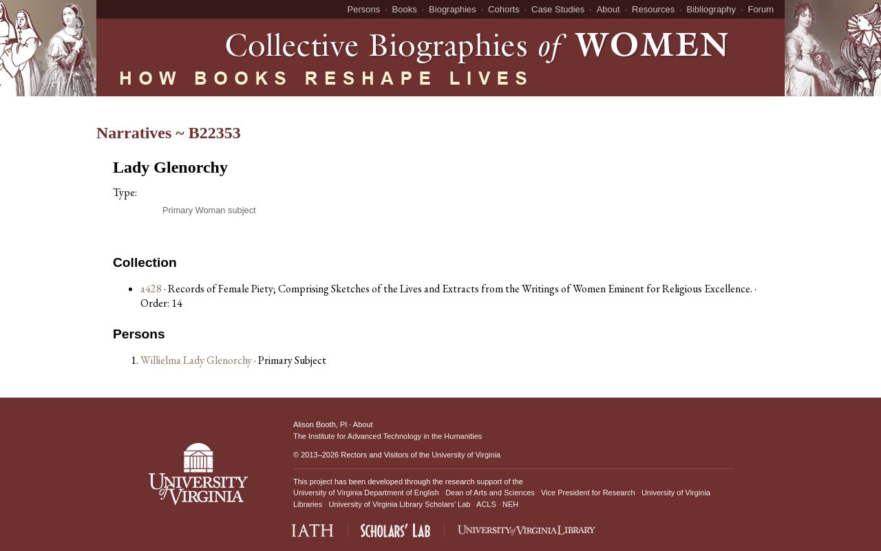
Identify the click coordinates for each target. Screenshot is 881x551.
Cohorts (504, 9)
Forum (760, 9)
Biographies (452, 9)
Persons (364, 9)
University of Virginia (466, 455)
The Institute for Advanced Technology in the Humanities (387, 436)
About (608, 9)
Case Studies (557, 9)
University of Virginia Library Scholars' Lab (399, 504)
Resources (653, 9)
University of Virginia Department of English (366, 492)
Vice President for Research (588, 492)
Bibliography (711, 9)
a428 (151, 288)
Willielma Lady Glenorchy (197, 360)
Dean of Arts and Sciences (490, 492)
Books (404, 9)
